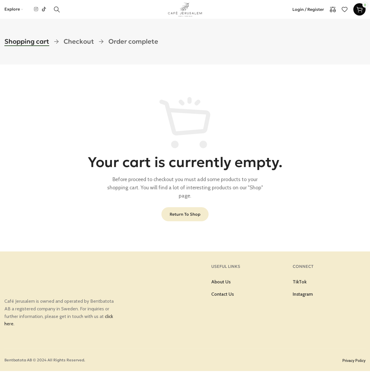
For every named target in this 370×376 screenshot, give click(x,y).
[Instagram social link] (36, 11)
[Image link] (38, 279)
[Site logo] (185, 11)
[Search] (57, 12)
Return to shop (185, 219)
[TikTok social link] (44, 11)
